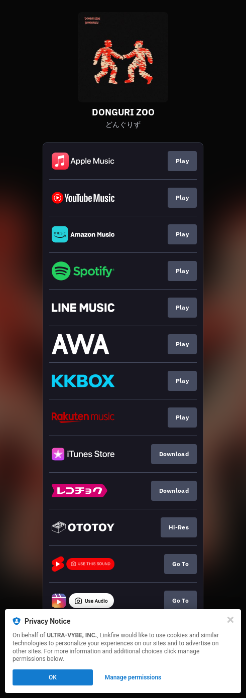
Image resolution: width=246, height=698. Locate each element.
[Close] (230, 620)
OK (53, 677)
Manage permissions (133, 677)
